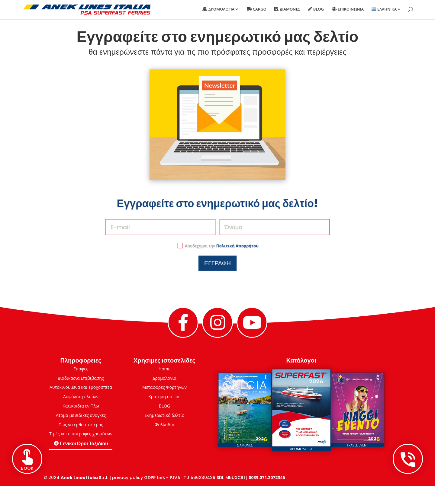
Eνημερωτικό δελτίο (165, 415)
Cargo (259, 9)
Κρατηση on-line (164, 396)
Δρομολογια (221, 9)
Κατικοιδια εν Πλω (81, 406)
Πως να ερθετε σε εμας (81, 424)
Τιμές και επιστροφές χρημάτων (80, 433)
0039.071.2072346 (267, 477)
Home (165, 369)
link (161, 477)
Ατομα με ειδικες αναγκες (81, 415)
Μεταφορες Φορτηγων (164, 387)
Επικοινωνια (351, 9)
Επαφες (80, 369)
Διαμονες (290, 9)
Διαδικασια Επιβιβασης (81, 378)
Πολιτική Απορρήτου (232, 242)
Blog (318, 9)
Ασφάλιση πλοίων (80, 396)
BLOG (164, 406)
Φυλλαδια (164, 424)
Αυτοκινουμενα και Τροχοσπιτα (81, 387)
